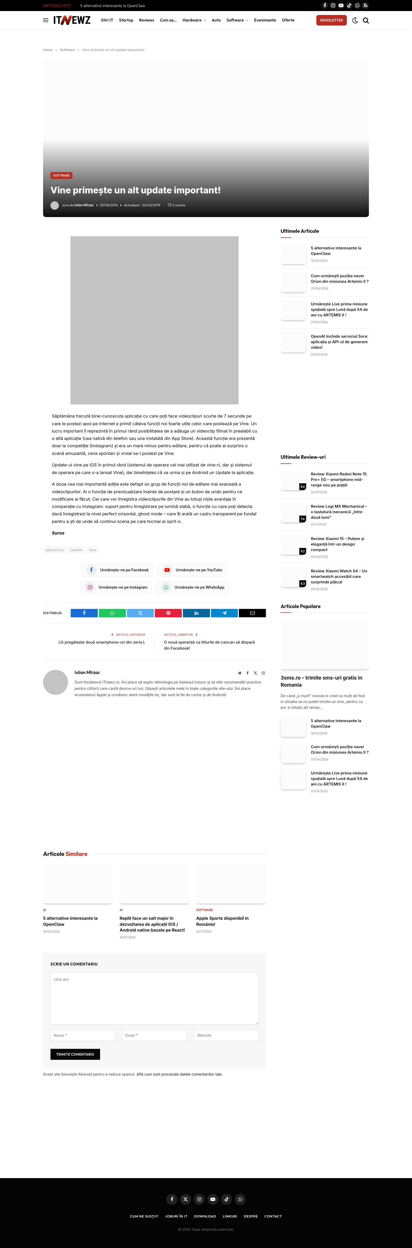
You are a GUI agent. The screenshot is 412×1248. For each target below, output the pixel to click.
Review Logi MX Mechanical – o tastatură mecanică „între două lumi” (339, 512)
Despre (251, 1216)
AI (44, 910)
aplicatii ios (55, 550)
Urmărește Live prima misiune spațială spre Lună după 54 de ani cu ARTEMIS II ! (339, 309)
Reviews (146, 20)
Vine (92, 550)
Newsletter (331, 20)
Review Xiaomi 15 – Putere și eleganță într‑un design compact (337, 544)
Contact (274, 1216)
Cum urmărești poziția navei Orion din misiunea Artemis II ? (340, 278)
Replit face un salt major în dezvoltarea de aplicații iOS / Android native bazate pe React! (152, 924)
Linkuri (230, 1216)
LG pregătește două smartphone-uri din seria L (101, 642)
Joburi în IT (176, 1216)
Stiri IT (107, 20)
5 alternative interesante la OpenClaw (112, 5)
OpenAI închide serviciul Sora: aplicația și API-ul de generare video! (339, 342)
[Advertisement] (154, 774)
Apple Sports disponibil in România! (222, 921)
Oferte (288, 20)
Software (235, 20)
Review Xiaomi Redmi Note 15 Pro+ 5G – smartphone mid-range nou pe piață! (339, 479)
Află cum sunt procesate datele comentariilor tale (179, 1074)
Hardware (192, 20)
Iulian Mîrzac (84, 205)
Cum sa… (168, 20)
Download (205, 1216)
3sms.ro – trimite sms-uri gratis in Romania (321, 681)
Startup (126, 20)
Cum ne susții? (143, 1216)
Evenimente (265, 20)
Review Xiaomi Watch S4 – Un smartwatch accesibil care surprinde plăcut (339, 576)
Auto (216, 20)
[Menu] (45, 20)
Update (76, 550)
